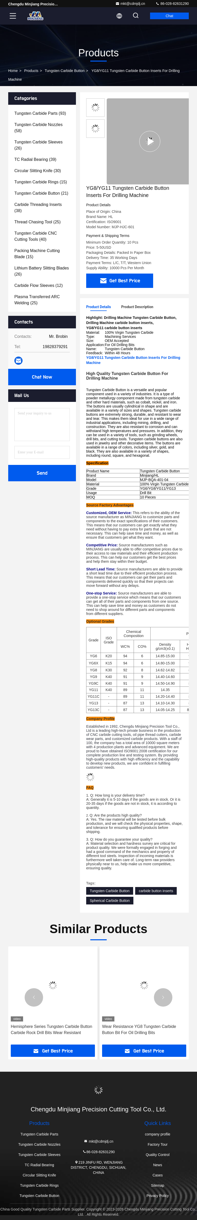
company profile (157, 1134)
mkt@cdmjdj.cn (130, 4)
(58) (38, 127)
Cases (158, 1175)
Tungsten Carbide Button (64, 71)
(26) (38, 145)
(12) (38, 285)
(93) (40, 113)
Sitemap (157, 1185)
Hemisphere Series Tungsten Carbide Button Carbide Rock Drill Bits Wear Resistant (51, 1029)
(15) (40, 182)
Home (13, 71)
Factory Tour (158, 1144)
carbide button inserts (156, 891)
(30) (37, 171)
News (157, 1165)
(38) (38, 207)
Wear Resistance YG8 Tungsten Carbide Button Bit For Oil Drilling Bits (139, 1029)
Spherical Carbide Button (110, 901)
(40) (35, 236)
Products (31, 71)
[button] (34, 997)
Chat (169, 16)
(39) (35, 159)
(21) (41, 193)
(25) (37, 222)
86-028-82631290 (172, 4)
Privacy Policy (157, 1196)
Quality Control (158, 1155)
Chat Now (42, 377)
